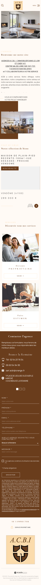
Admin (36, 578)
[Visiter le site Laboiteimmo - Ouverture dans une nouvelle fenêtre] (20, 573)
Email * (5, 418)
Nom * (5, 398)
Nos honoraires (7, 578)
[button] (17, 389)
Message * (7, 449)
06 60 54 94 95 (13, 365)
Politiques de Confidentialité (29, 509)
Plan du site (17, 578)
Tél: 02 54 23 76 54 (14, 359)
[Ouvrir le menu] (36, 5)
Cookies (29, 580)
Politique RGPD (21, 580)
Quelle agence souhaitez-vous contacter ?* (18, 438)
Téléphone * (8, 427)
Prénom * (6, 408)
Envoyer (10, 475)
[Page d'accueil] (18, 5)
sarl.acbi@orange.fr (15, 370)
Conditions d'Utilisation (8, 511)
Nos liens (12, 580)
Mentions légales (27, 578)
